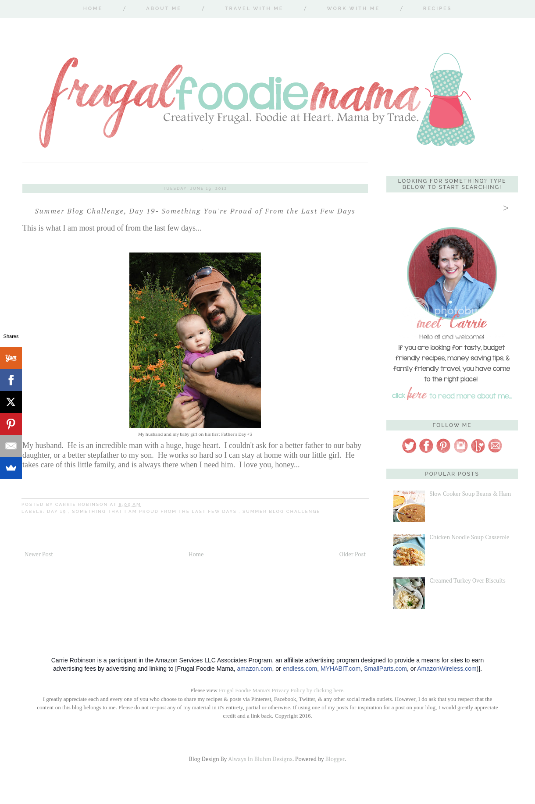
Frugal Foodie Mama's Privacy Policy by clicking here (281, 690)
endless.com (300, 668)
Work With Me (353, 8)
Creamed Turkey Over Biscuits (467, 580)
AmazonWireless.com (446, 668)
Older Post (352, 554)
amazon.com (254, 668)
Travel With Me (254, 8)
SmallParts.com (385, 668)
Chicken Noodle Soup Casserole (469, 537)
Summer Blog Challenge (281, 511)
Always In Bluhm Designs (260, 759)
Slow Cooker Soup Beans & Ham (470, 494)
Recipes (437, 8)
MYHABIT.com (340, 668)
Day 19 (57, 511)
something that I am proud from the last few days (155, 511)
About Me (164, 8)
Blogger (335, 759)
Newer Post (39, 554)
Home (93, 8)
